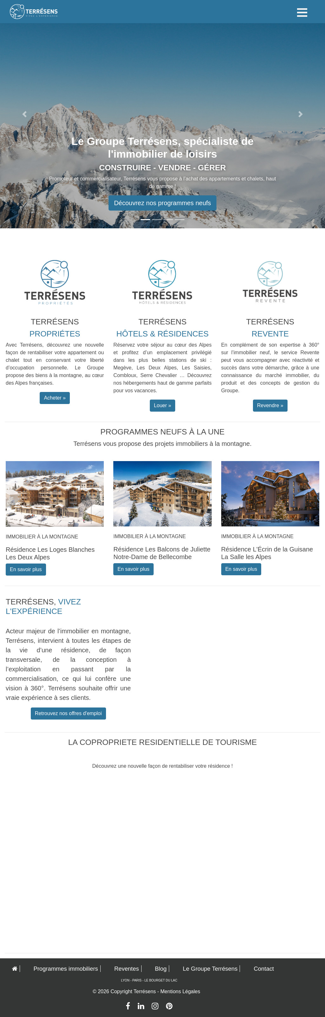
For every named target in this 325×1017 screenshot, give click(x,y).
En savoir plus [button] (26, 569)
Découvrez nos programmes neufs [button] (162, 202)
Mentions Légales (180, 991)
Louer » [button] (162, 405)
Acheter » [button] (54, 398)
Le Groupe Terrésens (210, 968)
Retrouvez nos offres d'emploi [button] (68, 713)
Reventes (126, 968)
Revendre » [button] (270, 405)
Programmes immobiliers (65, 968)
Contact (264, 968)
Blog (161, 968)
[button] (24, 114)
